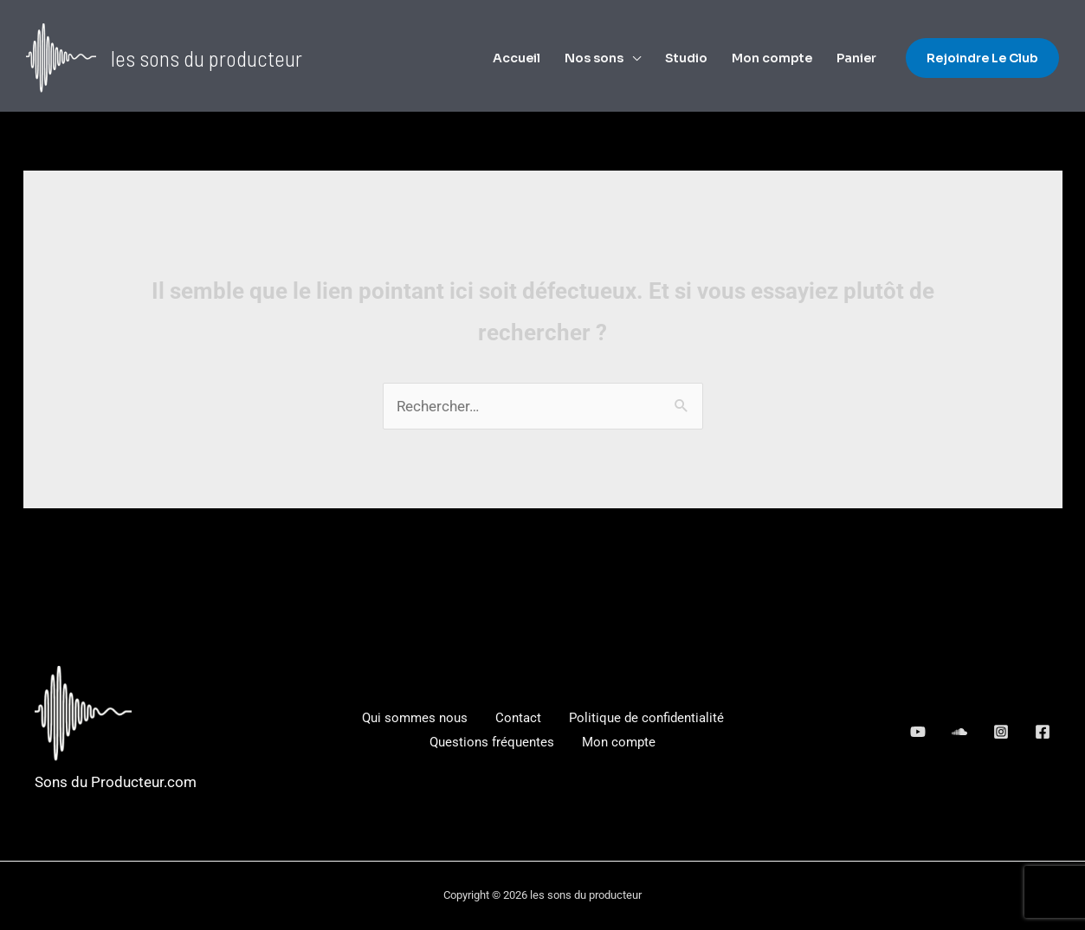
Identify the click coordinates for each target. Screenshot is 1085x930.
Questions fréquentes (491, 742)
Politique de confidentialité (646, 718)
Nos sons (594, 58)
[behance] (918, 731)
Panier (856, 58)
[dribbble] (1001, 731)
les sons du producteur (206, 58)
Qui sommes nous (415, 718)
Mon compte (772, 58)
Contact (518, 718)
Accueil (516, 58)
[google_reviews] (959, 731)
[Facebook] (1042, 731)
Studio (686, 58)
